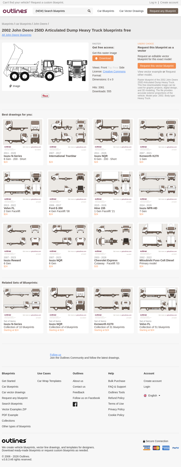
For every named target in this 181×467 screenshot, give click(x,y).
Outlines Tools (116, 392)
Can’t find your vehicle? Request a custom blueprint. (33, 2)
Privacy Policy (116, 409)
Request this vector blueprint (156, 65)
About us (78, 380)
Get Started (8, 380)
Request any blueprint (15, 398)
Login (147, 386)
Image (14, 86)
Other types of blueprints (16, 426)
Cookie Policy (116, 415)
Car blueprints (10, 386)
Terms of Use (116, 403)
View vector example (150, 71)
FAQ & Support (117, 386)
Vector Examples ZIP (14, 409)
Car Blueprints (105, 10)
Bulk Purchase (116, 380)
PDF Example (10, 415)
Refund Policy (116, 398)
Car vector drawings (13, 392)
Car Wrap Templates (49, 380)
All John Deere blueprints (16, 34)
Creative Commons (114, 71)
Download (103, 58)
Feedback (78, 392)
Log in (153, 2)
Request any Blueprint (163, 10)
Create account (169, 2)
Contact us (79, 386)
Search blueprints (12, 403)
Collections (8, 420)
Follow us (55, 354)
